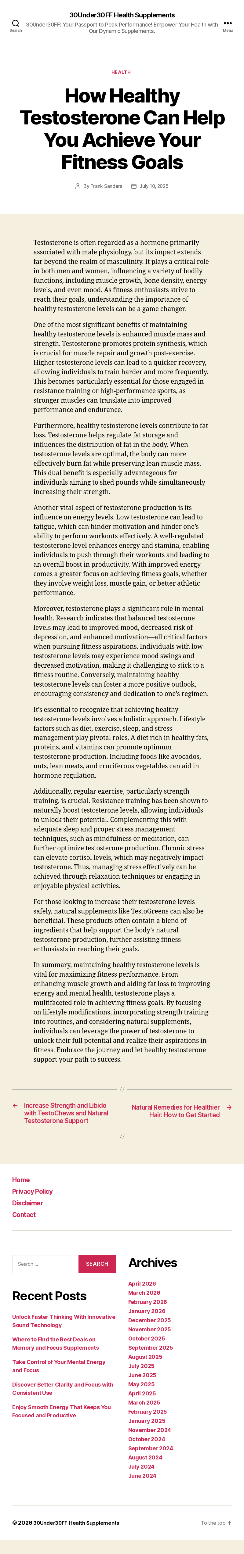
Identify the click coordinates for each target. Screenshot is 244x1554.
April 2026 (142, 1297)
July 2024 (141, 1480)
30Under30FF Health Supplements (122, 15)
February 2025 (147, 1426)
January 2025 (147, 1435)
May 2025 (141, 1398)
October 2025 (146, 1352)
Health (122, 73)
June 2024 (142, 1490)
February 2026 (147, 1316)
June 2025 (142, 1389)
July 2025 (141, 1380)
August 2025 (145, 1371)
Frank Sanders (105, 188)
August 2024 (145, 1471)
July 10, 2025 (154, 188)
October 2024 (146, 1453)
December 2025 (149, 1334)
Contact (26, 1228)
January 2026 (147, 1325)
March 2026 (144, 1307)
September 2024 (150, 1462)
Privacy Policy (36, 1205)
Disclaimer (30, 1216)
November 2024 (149, 1444)
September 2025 (150, 1361)
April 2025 (142, 1407)
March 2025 (144, 1416)
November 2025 (149, 1343)
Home (22, 1193)
